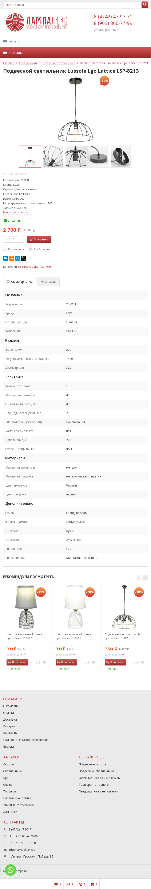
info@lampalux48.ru (22, 850)
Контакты (10, 733)
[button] (138, 578)
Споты (7, 785)
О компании (11, 706)
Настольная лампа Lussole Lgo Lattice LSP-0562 (24, 636)
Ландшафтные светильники (98, 791)
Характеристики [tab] (20, 282)
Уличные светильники (19, 805)
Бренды (8, 746)
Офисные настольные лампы (99, 778)
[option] (30, 157)
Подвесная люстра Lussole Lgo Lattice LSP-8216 (122, 636)
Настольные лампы (17, 798)
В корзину (38, 239)
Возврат (9, 726)
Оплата (8, 713)
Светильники (12, 771)
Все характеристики (17, 212)
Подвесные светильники (34, 267)
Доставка (10, 719)
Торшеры (9, 791)
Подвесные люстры (93, 764)
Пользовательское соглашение (25, 740)
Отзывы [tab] (48, 282)
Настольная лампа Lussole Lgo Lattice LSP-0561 (73, 636)
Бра (5, 778)
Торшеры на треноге (94, 785)
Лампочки (10, 812)
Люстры (8, 764)
